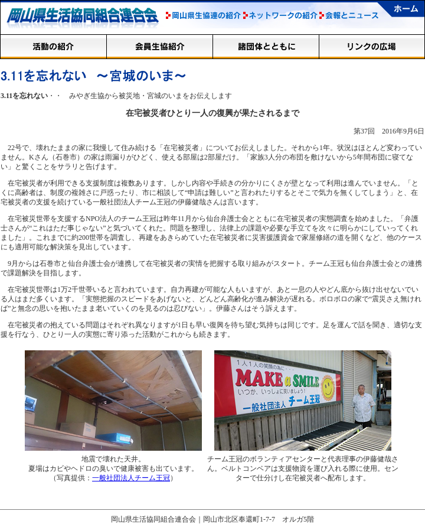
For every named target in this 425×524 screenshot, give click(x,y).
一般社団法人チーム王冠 (131, 478)
